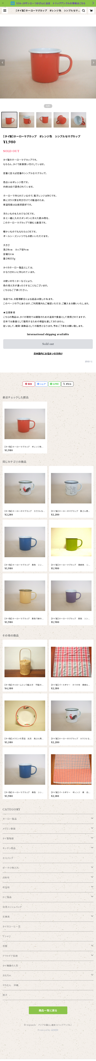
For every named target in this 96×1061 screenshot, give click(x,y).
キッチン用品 (9, 848)
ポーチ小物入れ (11, 867)
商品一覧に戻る (48, 1010)
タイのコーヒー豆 (11, 926)
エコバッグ (8, 858)
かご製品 (7, 897)
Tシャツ (7, 936)
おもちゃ (7, 975)
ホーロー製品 (10, 818)
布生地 (6, 887)
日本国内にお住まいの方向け (48, 353)
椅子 (5, 995)
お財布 (6, 877)
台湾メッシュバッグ (12, 907)
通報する (89, 361)
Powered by (48, 1030)
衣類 (5, 946)
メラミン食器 (9, 828)
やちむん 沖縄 (10, 985)
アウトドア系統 (10, 955)
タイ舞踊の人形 (10, 965)
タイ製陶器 (8, 838)
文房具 (6, 916)
